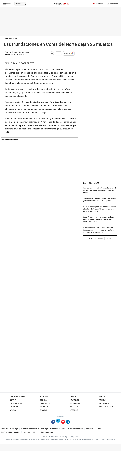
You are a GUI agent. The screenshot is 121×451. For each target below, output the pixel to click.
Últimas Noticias (17, 396)
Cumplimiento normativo (30, 429)
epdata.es (73, 407)
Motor (102, 396)
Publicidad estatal (47, 432)
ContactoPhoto (106, 407)
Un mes (108, 238)
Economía (44, 396)
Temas (98, 429)
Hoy (90, 238)
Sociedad (44, 400)
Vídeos (13, 410)
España (13, 400)
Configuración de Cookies (10, 432)
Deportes (14, 407)
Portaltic (44, 407)
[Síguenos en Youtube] (63, 422)
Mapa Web (89, 429)
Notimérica (104, 403)
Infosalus (73, 410)
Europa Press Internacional (17, 52)
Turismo (102, 400)
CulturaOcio (75, 400)
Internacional (16, 403)
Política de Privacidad (75, 429)
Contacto (4, 429)
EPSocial (43, 410)
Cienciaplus (45, 403)
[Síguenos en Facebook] (53, 422)
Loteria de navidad (30, 432)
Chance (72, 396)
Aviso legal (14, 429)
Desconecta (74, 403)
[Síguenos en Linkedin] (68, 422)
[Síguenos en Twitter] (58, 422)
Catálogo (44, 429)
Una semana (99, 238)
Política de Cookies (57, 429)
